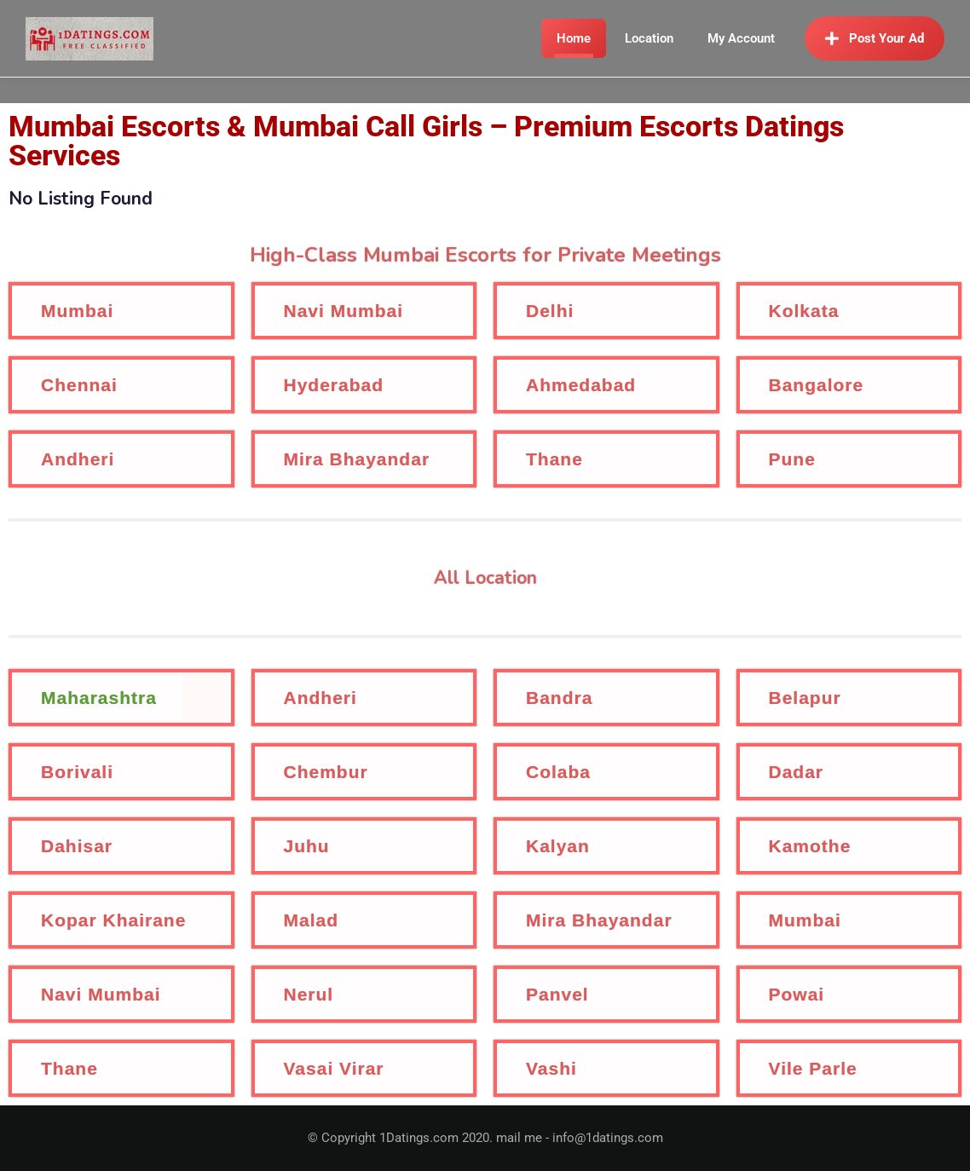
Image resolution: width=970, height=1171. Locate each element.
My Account (741, 38)
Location (649, 38)
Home (574, 38)
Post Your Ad (874, 38)
